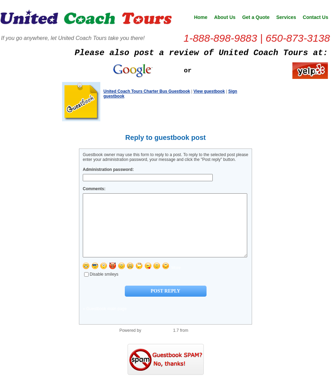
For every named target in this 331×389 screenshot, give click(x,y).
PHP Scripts (200, 342)
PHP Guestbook (157, 342)
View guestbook (209, 91)
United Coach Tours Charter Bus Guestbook (146, 91)
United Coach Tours (86, 19)
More (176, 280)
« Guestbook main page (105, 321)
